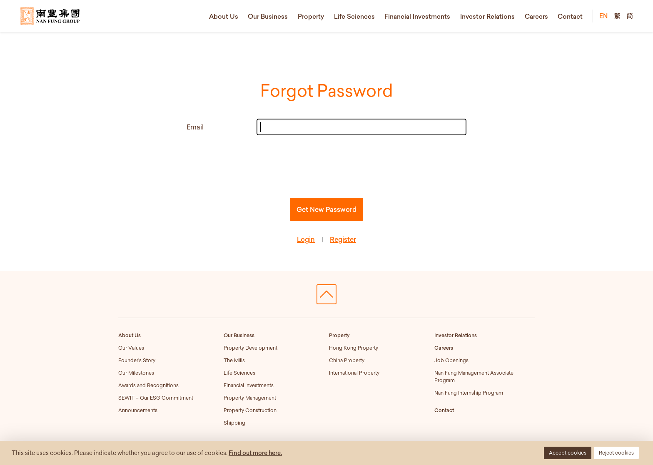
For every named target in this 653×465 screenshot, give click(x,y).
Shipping (234, 422)
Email (195, 127)
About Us (223, 16)
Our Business (268, 16)
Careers (536, 16)
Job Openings (451, 360)
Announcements (137, 410)
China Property (346, 360)
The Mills (234, 360)
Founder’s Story (136, 360)
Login (306, 239)
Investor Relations (487, 16)
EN (603, 15)
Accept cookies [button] (567, 452)
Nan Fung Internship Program (468, 392)
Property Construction (250, 410)
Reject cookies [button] (616, 452)
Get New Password (326, 209)
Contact (570, 16)
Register (343, 239)
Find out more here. (255, 453)
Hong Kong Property (353, 347)
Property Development (250, 347)
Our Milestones (136, 372)
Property (311, 16)
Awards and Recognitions (148, 385)
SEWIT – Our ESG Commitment (155, 397)
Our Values (131, 347)
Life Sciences (354, 16)
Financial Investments (417, 16)
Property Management (250, 397)
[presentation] (326, 165)
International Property (354, 372)
